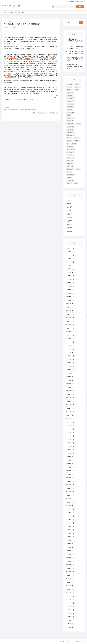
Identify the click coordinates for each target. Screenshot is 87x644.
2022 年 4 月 (70, 401)
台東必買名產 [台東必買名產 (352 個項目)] (70, 129)
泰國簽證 (51, 56)
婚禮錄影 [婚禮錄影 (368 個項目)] (69, 140)
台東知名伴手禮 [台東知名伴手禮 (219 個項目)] (70, 132)
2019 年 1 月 (70, 537)
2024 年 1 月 (70, 342)
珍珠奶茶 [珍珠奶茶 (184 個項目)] (69, 172)
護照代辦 (30, 67)
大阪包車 (46, 75)
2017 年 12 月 (71, 578)
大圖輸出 (49, 71)
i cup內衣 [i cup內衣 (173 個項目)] (69, 87)
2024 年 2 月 (70, 338)
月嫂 (26, 77)
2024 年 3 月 (70, 335)
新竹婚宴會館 (8, 77)
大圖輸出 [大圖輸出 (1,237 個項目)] (69, 138)
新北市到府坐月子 (13, 65)
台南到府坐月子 (48, 61)
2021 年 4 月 (70, 443)
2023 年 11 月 (71, 349)
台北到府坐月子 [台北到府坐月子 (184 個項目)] (70, 98)
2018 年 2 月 (70, 571)
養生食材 (69, 231)
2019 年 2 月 (70, 533)
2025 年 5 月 (70, 290)
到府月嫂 (6, 60)
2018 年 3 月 (70, 568)
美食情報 (72, 1)
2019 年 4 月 (70, 526)
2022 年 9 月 (70, 384)
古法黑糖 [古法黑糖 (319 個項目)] (76, 89)
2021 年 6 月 (70, 436)
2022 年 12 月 (71, 373)
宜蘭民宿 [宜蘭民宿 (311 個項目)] (74, 143)
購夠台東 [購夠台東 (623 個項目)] (69, 177)
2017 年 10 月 (71, 585)
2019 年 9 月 (70, 509)
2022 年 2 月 (70, 408)
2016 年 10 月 (71, 627)
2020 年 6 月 (70, 477)
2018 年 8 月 (70, 554)
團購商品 (69, 203)
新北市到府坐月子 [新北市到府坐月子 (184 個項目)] (71, 149)
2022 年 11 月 (71, 377)
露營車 (44, 67)
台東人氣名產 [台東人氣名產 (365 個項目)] (70, 106)
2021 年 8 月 (70, 429)
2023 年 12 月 (71, 345)
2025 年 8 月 (70, 279)
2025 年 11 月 (71, 269)
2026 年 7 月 (70, 248)
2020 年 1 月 (70, 495)
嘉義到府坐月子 (40, 61)
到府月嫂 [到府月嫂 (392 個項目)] (69, 89)
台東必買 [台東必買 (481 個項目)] (78, 123)
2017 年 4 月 (70, 606)
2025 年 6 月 (70, 286)
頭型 (23, 63)
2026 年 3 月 (70, 255)
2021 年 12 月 (71, 415)
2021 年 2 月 (70, 450)
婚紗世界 (83, 1)
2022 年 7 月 (70, 390)
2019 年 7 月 (70, 516)
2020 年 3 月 (70, 488)
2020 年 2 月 (70, 491)
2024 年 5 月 (70, 328)
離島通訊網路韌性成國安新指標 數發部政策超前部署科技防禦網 (75, 66)
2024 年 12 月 (71, 303)
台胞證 (34, 75)
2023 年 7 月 (70, 363)
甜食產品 (69, 210)
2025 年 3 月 (70, 293)
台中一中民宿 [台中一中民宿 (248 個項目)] (70, 95)
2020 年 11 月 (71, 460)
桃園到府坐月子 (35, 60)
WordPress (82, 641)
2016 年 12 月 (71, 620)
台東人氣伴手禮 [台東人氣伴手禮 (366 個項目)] (70, 104)
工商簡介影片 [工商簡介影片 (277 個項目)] (70, 146)
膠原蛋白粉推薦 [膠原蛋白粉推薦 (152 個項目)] (70, 174)
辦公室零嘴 (70, 228)
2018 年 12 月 (71, 540)
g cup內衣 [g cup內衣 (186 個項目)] (77, 84)
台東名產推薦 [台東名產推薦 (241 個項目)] (70, 121)
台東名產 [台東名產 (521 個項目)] (69, 115)
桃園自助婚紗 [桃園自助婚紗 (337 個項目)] (70, 169)
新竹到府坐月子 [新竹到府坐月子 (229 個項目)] (70, 152)
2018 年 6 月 (70, 558)
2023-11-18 (7, 21)
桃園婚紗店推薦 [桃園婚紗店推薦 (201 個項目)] (70, 157)
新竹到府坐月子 (18, 71)
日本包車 (42, 65)
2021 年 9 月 (70, 425)
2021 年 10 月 (71, 422)
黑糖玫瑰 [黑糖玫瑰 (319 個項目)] (69, 183)
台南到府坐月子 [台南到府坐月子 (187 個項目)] (70, 101)
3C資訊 (67, 1)
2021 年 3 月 (70, 446)
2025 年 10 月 (71, 272)
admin (9, 27)
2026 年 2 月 (70, 258)
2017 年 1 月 (70, 617)
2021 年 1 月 (70, 453)
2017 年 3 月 (70, 610)
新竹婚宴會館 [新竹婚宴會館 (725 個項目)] (70, 155)
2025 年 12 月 (71, 265)
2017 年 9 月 (70, 589)
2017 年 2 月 (70, 613)
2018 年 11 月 (71, 544)
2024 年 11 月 (71, 307)
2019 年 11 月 (71, 502)
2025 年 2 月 (70, 297)
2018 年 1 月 (70, 575)
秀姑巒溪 (40, 69)
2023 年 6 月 (70, 366)
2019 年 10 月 (71, 505)
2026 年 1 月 (70, 262)
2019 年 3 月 (70, 530)
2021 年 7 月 (70, 432)
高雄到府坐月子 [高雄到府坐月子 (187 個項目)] (70, 180)
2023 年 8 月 (70, 359)
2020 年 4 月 (70, 484)
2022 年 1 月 (70, 411)
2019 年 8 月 (70, 512)
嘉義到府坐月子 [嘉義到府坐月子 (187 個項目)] (70, 135)
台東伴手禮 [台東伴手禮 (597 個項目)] (69, 109)
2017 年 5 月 (70, 603)
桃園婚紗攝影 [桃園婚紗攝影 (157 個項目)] (70, 160)
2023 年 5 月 (70, 370)
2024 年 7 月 (70, 321)
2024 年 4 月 (70, 331)
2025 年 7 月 (70, 283)
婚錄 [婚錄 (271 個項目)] (68, 143)
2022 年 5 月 (70, 397)
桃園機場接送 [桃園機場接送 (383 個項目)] (70, 163)
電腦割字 (19, 61)
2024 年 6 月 (70, 324)
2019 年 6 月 (70, 519)
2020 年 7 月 (70, 474)
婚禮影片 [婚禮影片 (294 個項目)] (76, 138)
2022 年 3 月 (70, 404)
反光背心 (27, 58)
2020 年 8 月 (70, 471)
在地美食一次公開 (11, 6)
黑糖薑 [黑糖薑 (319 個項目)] (75, 183)
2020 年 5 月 (70, 481)
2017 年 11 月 (71, 582)
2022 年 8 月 (70, 387)
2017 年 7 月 (70, 596)
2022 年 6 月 (70, 394)
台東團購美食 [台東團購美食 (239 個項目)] (70, 123)
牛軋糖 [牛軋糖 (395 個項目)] (77, 169)
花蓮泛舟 (20, 69)
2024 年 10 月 (71, 310)
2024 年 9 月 (70, 314)
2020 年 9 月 (70, 467)
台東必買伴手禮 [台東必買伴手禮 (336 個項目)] (70, 126)
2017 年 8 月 (70, 592)
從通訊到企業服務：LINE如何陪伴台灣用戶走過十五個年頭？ (75, 41)
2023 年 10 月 (71, 352)
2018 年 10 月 (71, 547)
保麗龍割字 (12, 58)
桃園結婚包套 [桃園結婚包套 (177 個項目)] (70, 166)
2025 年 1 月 (70, 300)
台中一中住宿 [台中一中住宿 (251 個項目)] (70, 92)
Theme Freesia (72, 641)
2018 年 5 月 (70, 561)
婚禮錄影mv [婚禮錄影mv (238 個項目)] (77, 140)
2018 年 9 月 (70, 551)
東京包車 (24, 60)
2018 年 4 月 (70, 564)
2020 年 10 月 (71, 464)
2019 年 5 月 (70, 523)
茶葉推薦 (69, 224)
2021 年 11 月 (71, 418)
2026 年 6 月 (70, 251)
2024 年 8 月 (70, 317)
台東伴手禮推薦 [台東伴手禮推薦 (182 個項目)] (70, 112)
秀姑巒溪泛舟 (51, 73)
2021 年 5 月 (70, 439)
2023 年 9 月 (70, 356)
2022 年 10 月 (71, 380)
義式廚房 (69, 221)
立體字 (14, 61)
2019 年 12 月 (71, 498)
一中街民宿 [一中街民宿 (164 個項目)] (76, 87)
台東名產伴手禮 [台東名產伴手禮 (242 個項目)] (70, 118)
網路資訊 (77, 1)
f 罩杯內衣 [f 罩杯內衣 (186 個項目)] (69, 84)
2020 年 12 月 (71, 457)
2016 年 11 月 (71, 624)
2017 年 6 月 (70, 599)
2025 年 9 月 (70, 276)
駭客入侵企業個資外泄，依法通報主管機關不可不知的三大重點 (75, 59)
